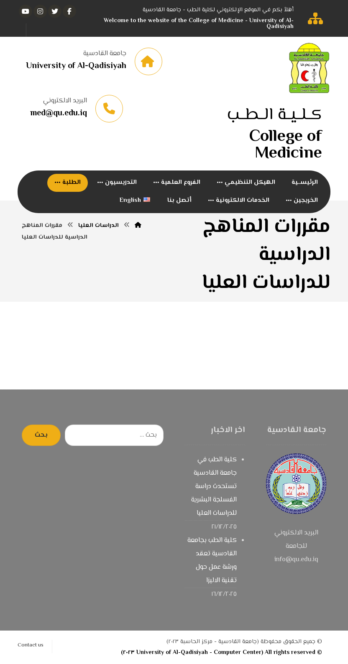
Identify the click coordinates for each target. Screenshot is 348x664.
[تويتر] (54, 11)
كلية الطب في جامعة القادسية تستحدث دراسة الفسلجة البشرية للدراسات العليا (214, 487)
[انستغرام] (40, 11)
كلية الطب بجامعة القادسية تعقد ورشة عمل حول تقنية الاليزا (212, 560)
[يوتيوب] (25, 11)
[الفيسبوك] (69, 11)
